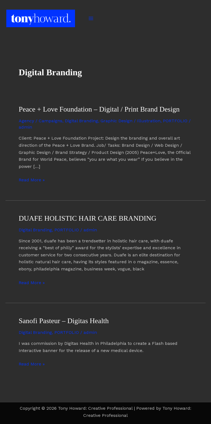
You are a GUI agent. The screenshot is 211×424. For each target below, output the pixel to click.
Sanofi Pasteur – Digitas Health (64, 321)
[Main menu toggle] (91, 18)
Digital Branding (81, 120)
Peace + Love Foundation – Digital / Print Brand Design (99, 109)
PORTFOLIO (175, 120)
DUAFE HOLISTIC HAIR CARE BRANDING (87, 218)
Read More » (32, 179)
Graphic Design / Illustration (130, 120)
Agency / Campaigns (40, 120)
